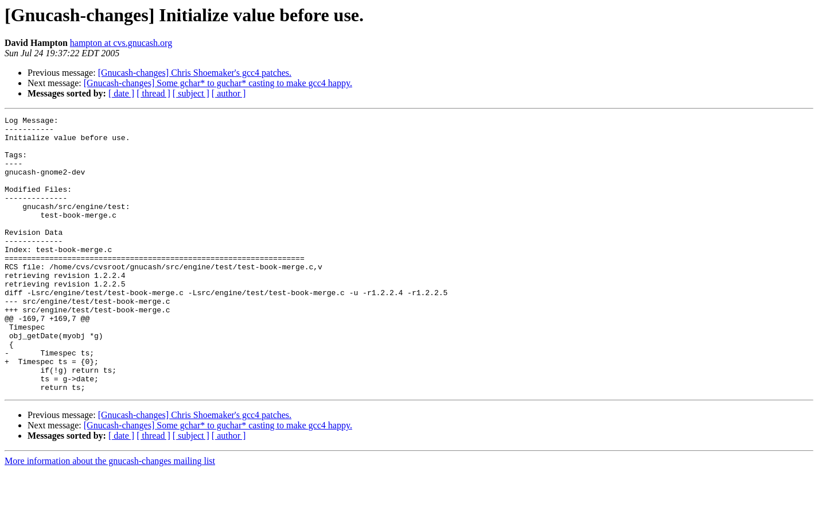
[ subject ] (191, 93)
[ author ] (229, 93)
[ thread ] (153, 93)
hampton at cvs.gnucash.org (121, 43)
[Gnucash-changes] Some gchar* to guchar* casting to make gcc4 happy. (218, 83)
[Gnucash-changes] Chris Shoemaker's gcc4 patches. (194, 73)
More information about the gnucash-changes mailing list (110, 516)
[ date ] (121, 93)
